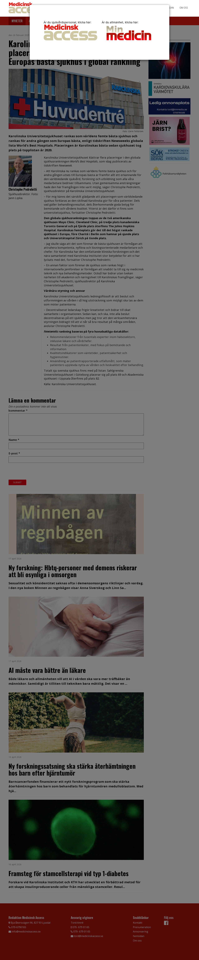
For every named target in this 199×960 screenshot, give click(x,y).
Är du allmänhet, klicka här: (128, 31)
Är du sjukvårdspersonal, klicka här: (70, 30)
